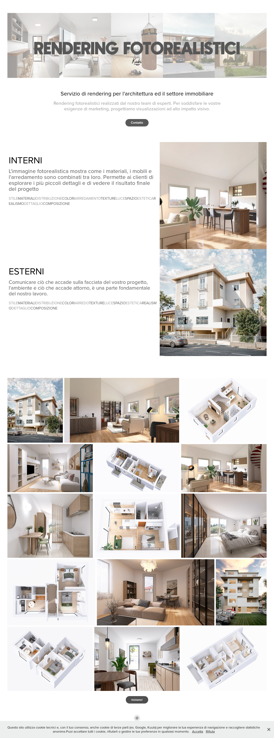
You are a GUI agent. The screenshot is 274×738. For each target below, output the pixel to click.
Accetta (197, 731)
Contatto (137, 122)
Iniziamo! (137, 699)
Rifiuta (210, 731)
